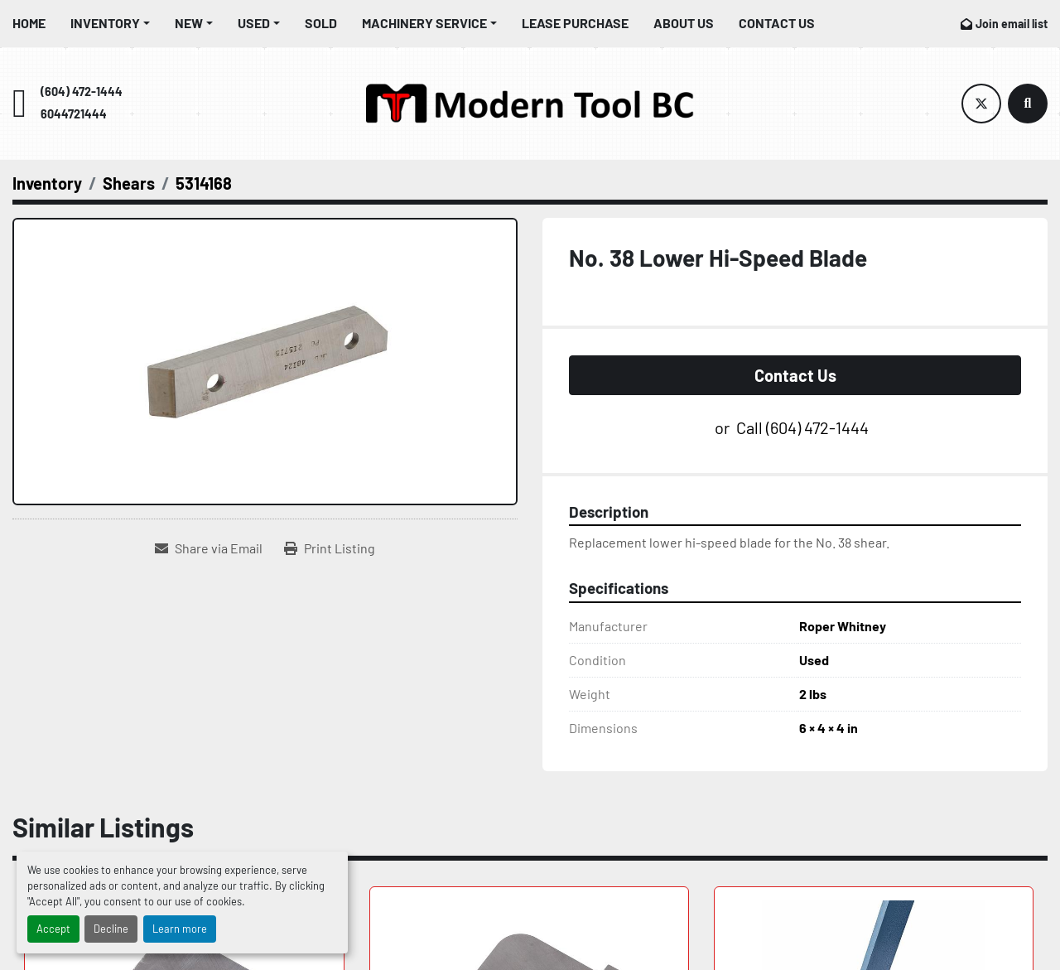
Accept (53, 928)
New (189, 23)
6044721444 (74, 114)
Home (29, 23)
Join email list (1012, 24)
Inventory (105, 23)
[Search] (1028, 103)
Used (254, 23)
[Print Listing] (329, 548)
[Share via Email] (208, 548)
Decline (111, 928)
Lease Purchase (575, 23)
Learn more (179, 928)
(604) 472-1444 (82, 91)
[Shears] (129, 183)
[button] (110, 23)
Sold (321, 23)
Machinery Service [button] (424, 23)
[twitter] (981, 103)
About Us (683, 23)
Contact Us (777, 23)
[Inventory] (47, 183)
